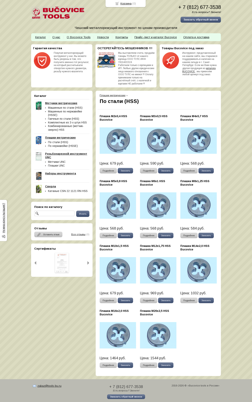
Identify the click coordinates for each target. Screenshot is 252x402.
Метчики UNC (57, 161)
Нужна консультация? (3, 218)
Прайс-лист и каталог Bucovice (155, 37)
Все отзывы (78, 234)
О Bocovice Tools (79, 37)
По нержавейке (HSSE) (63, 145)
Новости (103, 37)
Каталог (40, 37)
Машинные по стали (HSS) (65, 107)
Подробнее (108, 171)
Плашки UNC (56, 165)
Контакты (121, 37)
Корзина (126, 3)
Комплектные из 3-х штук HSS (67, 122)
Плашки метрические (112, 95)
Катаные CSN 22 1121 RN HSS (68, 191)
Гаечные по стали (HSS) (63, 118)
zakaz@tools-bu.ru (49, 385)
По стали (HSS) (58, 142)
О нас (56, 37)
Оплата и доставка (196, 37)
